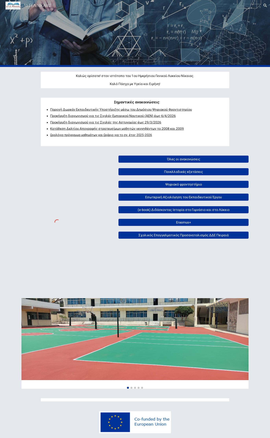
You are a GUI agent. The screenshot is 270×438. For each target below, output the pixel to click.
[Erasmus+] (183, 222)
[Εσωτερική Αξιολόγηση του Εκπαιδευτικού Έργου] (183, 197)
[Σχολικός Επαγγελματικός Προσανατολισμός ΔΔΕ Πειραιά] (183, 235)
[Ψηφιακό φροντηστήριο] (183, 184)
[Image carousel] (135, 343)
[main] (135, 80)
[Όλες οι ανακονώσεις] (183, 159)
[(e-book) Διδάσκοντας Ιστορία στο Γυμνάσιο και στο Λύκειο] (183, 209)
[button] (265, 5)
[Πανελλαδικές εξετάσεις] (183, 171)
